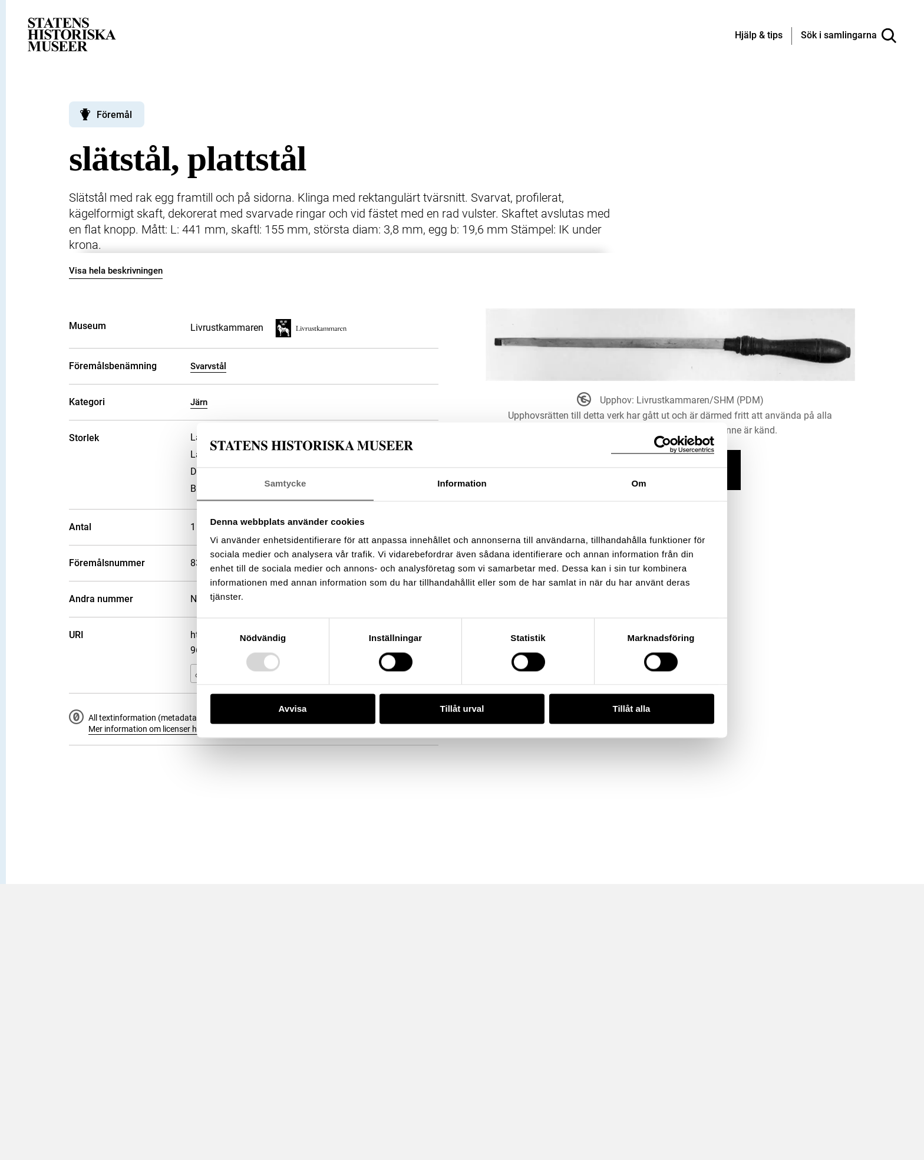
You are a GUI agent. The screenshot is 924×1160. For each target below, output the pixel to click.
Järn (198, 402)
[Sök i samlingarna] (848, 36)
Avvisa (293, 709)
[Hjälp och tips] (759, 36)
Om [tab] (638, 483)
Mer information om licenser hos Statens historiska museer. (196, 729)
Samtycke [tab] (285, 483)
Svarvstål (208, 366)
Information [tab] (462, 483)
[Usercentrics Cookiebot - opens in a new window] (662, 444)
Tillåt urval (462, 709)
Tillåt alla (632, 709)
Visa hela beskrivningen (116, 270)
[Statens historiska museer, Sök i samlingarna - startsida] (72, 34)
